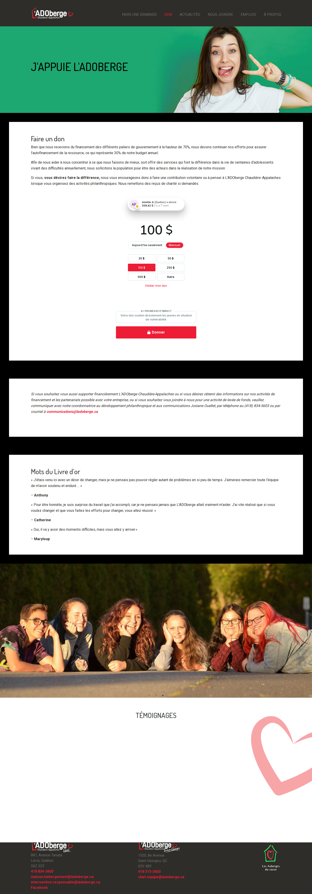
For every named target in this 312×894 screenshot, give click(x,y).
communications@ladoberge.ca (72, 411)
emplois (248, 14)
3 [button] (163, 695)
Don (168, 14)
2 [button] (156, 695)
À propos (272, 14)
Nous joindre (220, 14)
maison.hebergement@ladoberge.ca (62, 877)
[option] (156, 631)
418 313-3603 (149, 871)
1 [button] (149, 695)
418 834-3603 (42, 871)
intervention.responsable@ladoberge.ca (65, 882)
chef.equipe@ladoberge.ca (161, 877)
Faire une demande (139, 14)
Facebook (39, 887)
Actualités (190, 14)
